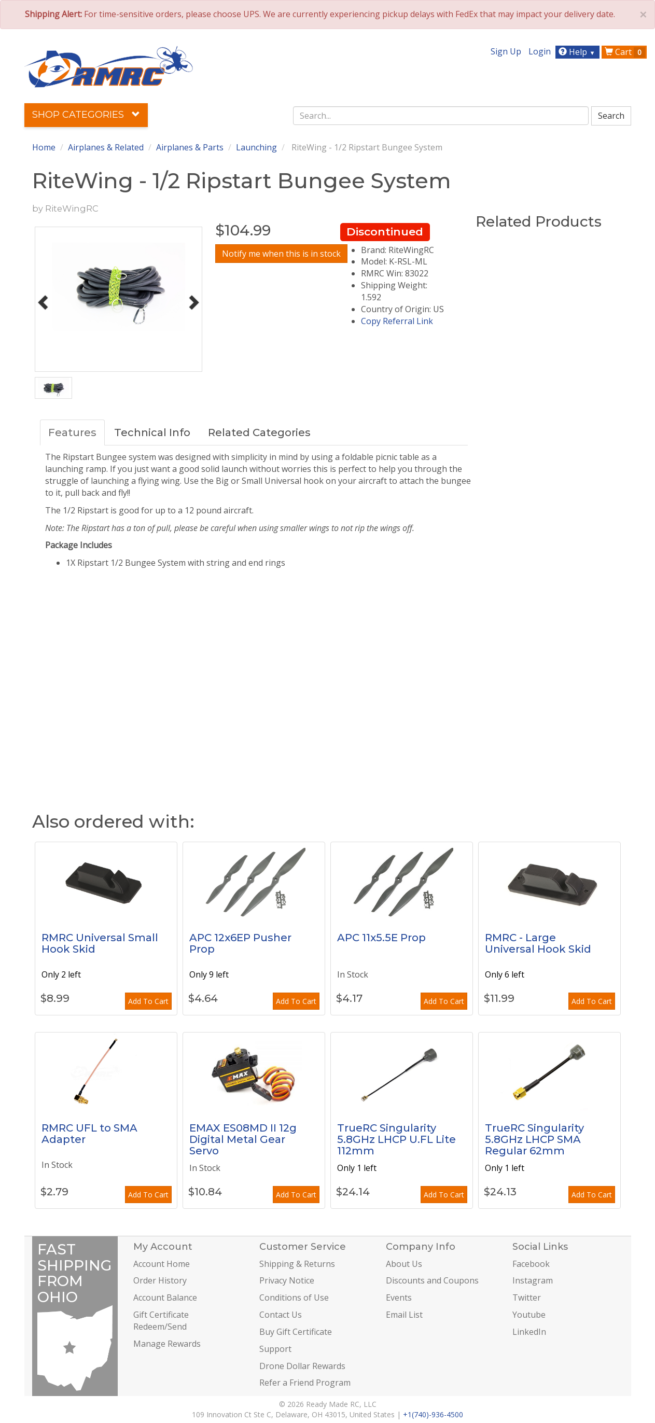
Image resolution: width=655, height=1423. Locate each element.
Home (43, 147)
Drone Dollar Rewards (302, 1366)
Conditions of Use (294, 1297)
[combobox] (441, 115)
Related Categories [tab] (259, 432)
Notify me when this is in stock (281, 253)
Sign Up (506, 51)
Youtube (529, 1314)
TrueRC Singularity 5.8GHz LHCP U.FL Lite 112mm (396, 1139)
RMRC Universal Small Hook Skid (99, 943)
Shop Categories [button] (86, 114)
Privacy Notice (286, 1280)
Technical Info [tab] (152, 432)
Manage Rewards (167, 1343)
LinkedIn (529, 1331)
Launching (256, 147)
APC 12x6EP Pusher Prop (240, 943)
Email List (404, 1314)
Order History (160, 1280)
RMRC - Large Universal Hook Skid (538, 943)
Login (539, 51)
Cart (625, 52)
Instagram (532, 1280)
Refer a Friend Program (305, 1382)
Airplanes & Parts (190, 147)
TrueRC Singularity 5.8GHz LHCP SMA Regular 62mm (534, 1139)
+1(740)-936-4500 (433, 1414)
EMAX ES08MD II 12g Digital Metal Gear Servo (243, 1139)
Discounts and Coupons (432, 1280)
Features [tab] (72, 432)
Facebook (531, 1263)
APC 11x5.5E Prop (381, 937)
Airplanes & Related (106, 147)
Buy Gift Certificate (295, 1331)
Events (399, 1297)
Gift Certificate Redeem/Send (161, 1320)
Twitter (526, 1297)
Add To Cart (148, 1001)
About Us (404, 1263)
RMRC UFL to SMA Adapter (89, 1134)
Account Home (161, 1263)
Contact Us (280, 1314)
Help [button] (578, 52)
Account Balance (165, 1297)
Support (275, 1349)
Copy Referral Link (397, 321)
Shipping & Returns (297, 1263)
